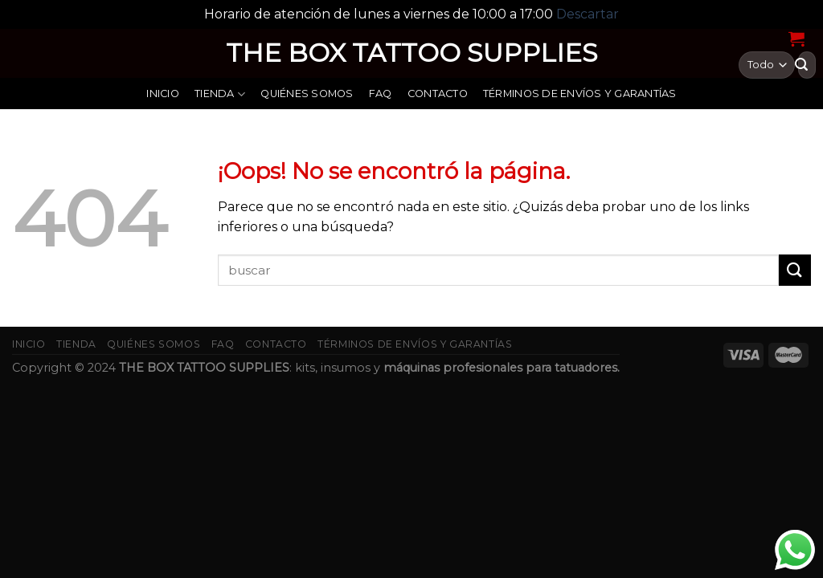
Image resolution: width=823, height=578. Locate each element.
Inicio (162, 94)
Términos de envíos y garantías (580, 94)
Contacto (437, 94)
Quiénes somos (306, 94)
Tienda (219, 94)
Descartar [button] (587, 14)
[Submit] (795, 270)
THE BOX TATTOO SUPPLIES (412, 53)
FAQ (380, 94)
